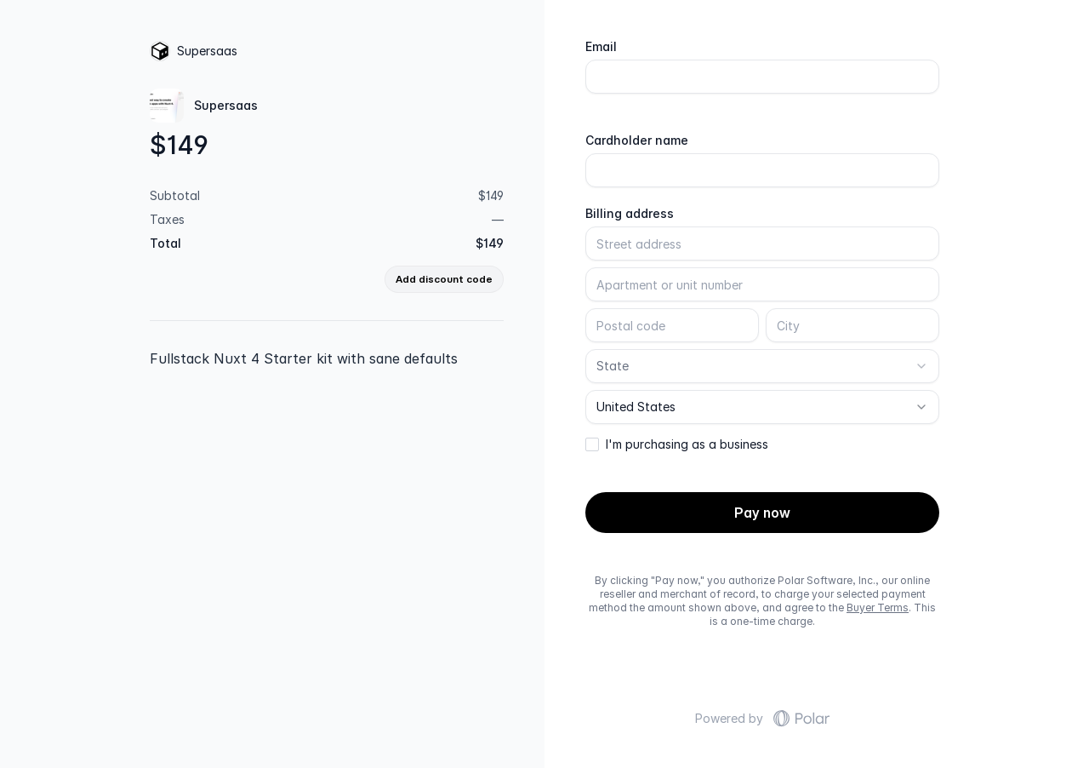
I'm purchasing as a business (687, 444)
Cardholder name (636, 140)
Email (601, 47)
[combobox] (762, 366)
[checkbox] (592, 444)
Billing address (629, 214)
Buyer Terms (878, 607)
